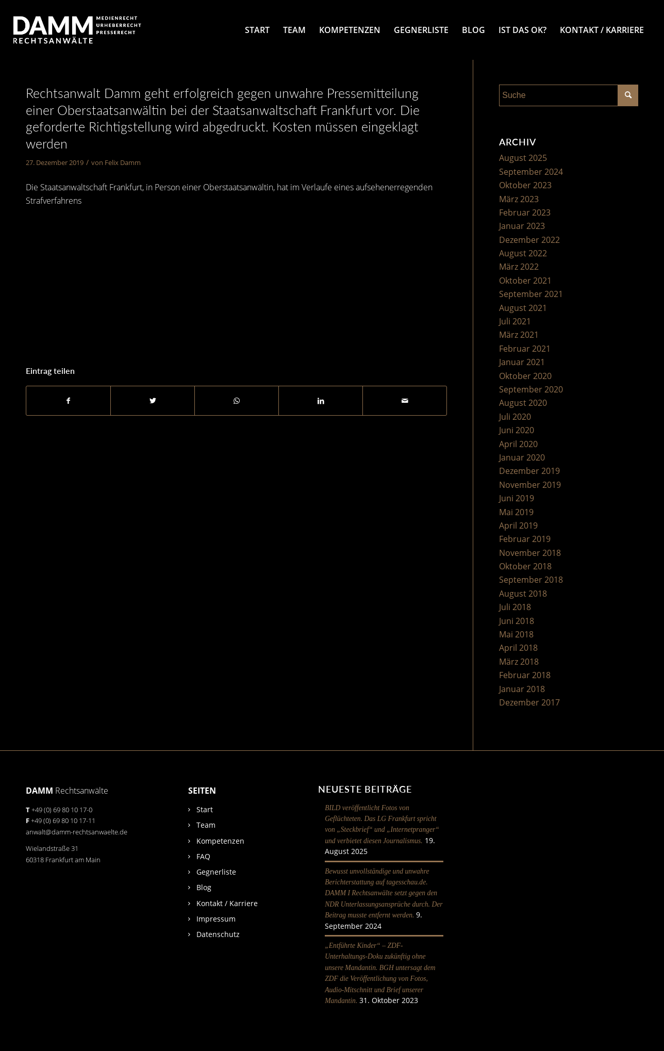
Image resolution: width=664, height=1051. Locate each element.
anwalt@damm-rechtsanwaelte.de (76, 831)
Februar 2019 (525, 539)
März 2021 (519, 334)
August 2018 (523, 593)
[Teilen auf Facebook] (68, 400)
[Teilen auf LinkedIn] (320, 400)
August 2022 (523, 253)
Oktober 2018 (525, 566)
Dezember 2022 (529, 239)
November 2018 (530, 553)
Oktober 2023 (525, 185)
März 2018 (519, 661)
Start (204, 809)
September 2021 (531, 294)
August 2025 (523, 157)
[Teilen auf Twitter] (152, 400)
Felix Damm (123, 162)
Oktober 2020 (525, 376)
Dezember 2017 (529, 702)
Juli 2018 (515, 607)
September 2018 (531, 579)
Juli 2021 (515, 321)
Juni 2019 (516, 498)
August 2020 (523, 402)
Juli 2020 (515, 416)
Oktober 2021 (525, 280)
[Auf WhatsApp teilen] (236, 400)
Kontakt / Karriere (227, 903)
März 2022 (519, 266)
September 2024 (531, 171)
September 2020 (531, 389)
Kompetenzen (220, 841)
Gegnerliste (216, 872)
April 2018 (518, 647)
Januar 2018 (522, 689)
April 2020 (518, 444)
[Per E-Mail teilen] (404, 400)
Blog (203, 887)
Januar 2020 (522, 457)
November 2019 (530, 484)
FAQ (203, 856)
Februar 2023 (525, 212)
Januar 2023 (522, 226)
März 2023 (519, 199)
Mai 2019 (516, 512)
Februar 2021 (525, 348)
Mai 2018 (516, 634)
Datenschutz (218, 934)
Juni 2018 (516, 621)
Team (205, 825)
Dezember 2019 (529, 471)
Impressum (216, 919)
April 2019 (518, 525)
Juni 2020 (516, 430)
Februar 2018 (525, 675)
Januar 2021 (522, 362)
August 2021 (523, 308)
